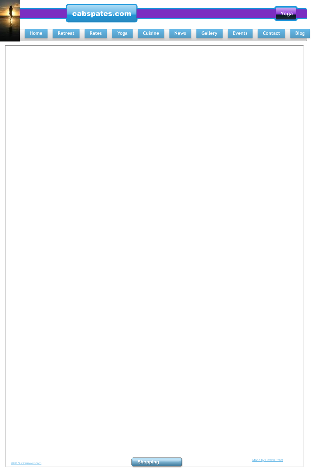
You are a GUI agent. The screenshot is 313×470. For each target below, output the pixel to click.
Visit (14, 463)
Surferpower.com (29, 463)
